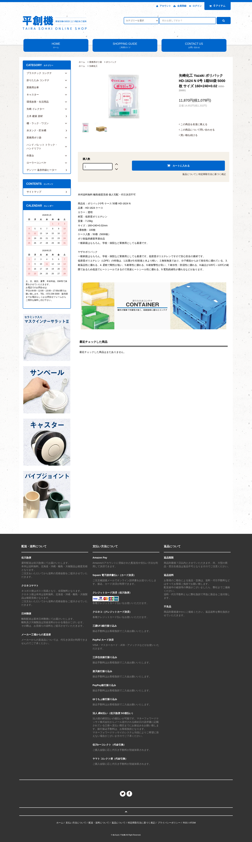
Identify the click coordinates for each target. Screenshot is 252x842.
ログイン (197, 6)
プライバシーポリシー (169, 822)
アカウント (165, 6)
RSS (185, 822)
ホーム (82, 62)
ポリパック (111, 62)
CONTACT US (194, 45)
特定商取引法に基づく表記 (212, 174)
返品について (189, 174)
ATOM (192, 822)
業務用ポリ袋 (95, 62)
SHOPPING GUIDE (125, 45)
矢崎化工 (93, 66)
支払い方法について (76, 822)
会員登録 (181, 6)
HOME (56, 45)
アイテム (216, 5)
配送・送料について (99, 822)
